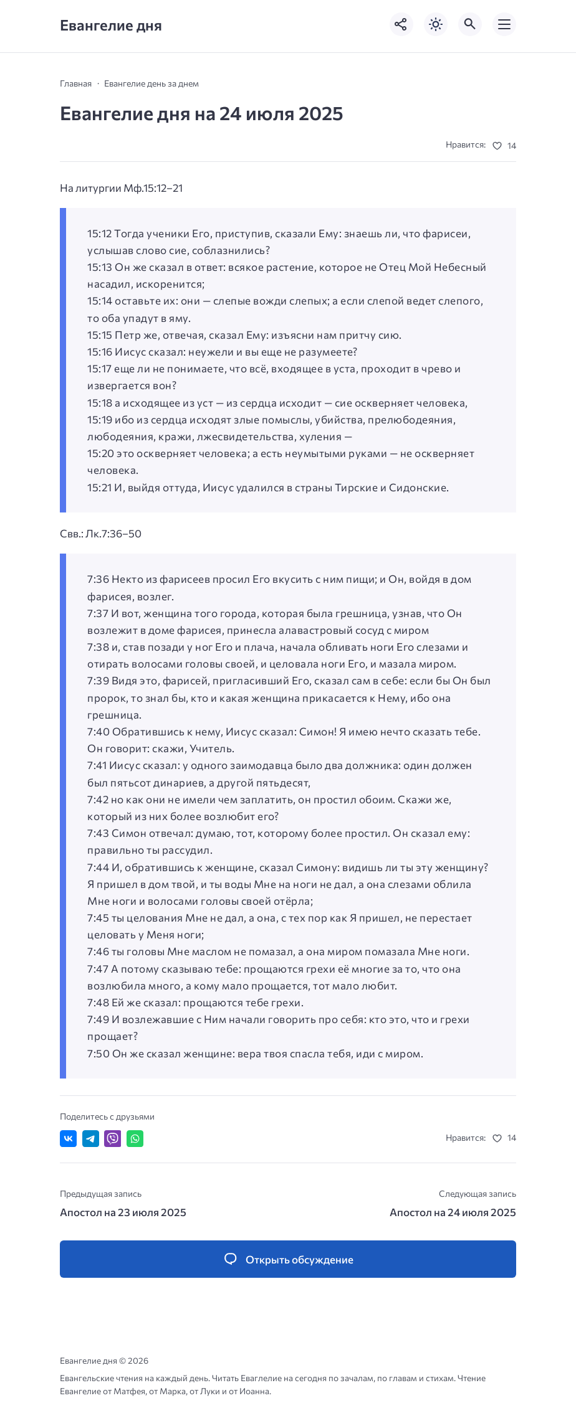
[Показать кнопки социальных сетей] (401, 24)
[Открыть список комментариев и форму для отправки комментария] (288, 1259)
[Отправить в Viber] (112, 1138)
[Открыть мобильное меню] (504, 24)
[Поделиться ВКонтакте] (68, 1138)
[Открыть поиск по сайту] (470, 24)
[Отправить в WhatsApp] (135, 1138)
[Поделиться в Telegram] (90, 1138)
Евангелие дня (111, 24)
